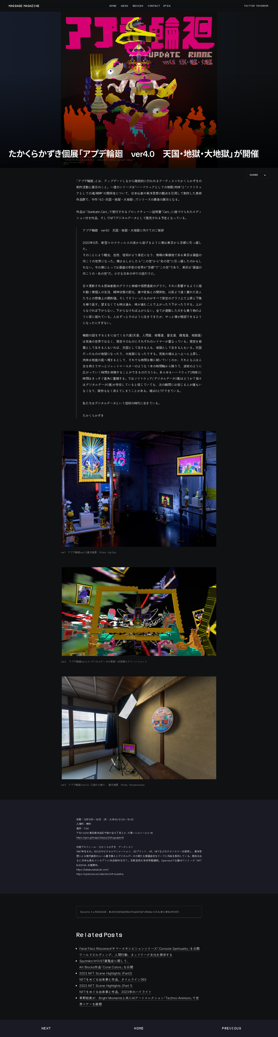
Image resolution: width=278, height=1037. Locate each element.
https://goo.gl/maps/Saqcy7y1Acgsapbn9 (100, 837)
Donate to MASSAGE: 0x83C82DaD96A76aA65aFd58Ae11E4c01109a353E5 (129, 912)
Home (139, 1028)
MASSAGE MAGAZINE (24, 5)
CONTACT (154, 6)
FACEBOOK (262, 6)
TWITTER (249, 6)
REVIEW (138, 6)
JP (164, 6)
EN (168, 6)
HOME (112, 6)
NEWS (124, 6)
